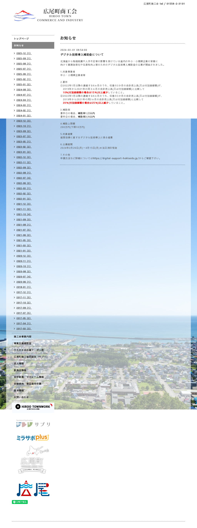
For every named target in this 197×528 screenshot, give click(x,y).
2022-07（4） (24, 177)
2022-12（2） (24, 157)
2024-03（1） (24, 105)
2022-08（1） (24, 172)
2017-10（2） (24, 302)
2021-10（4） (24, 214)
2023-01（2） (24, 151)
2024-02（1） (24, 110)
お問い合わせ (21, 397)
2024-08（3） (24, 89)
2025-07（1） (24, 68)
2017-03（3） (24, 328)
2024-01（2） (24, 115)
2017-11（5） (24, 297)
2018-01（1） (24, 287)
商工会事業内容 (22, 336)
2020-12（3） (24, 255)
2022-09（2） (24, 167)
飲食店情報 (20, 370)
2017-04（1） (24, 323)
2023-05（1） (24, 141)
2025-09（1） (24, 58)
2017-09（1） (24, 307)
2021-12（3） (24, 203)
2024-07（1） (24, 94)
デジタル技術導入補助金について (82, 54)
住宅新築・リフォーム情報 (29, 376)
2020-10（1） (24, 266)
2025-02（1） (24, 79)
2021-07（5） (24, 229)
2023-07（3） (24, 136)
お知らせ (19, 45)
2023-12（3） (24, 120)
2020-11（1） (24, 261)
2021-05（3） (24, 240)
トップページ (21, 38)
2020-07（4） (24, 276)
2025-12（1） (24, 53)
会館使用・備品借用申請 (27, 383)
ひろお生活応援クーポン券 (29, 350)
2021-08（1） (24, 224)
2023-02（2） (24, 146)
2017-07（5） (24, 313)
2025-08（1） (24, 63)
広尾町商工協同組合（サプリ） (31, 356)
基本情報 (19, 390)
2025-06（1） (24, 74)
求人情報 (19, 363)
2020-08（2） (24, 271)
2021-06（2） (24, 235)
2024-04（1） (24, 100)
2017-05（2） (24, 318)
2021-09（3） (24, 219)
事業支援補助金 (22, 343)
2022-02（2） (24, 193)
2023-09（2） (24, 131)
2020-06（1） (24, 281)
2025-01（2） (24, 84)
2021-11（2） (24, 209)
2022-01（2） (24, 198)
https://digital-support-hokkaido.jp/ (116, 158)
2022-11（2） (24, 162)
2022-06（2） (24, 183)
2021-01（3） (24, 250)
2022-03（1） (24, 188)
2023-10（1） (24, 125)
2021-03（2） (24, 245)
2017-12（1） (24, 292)
